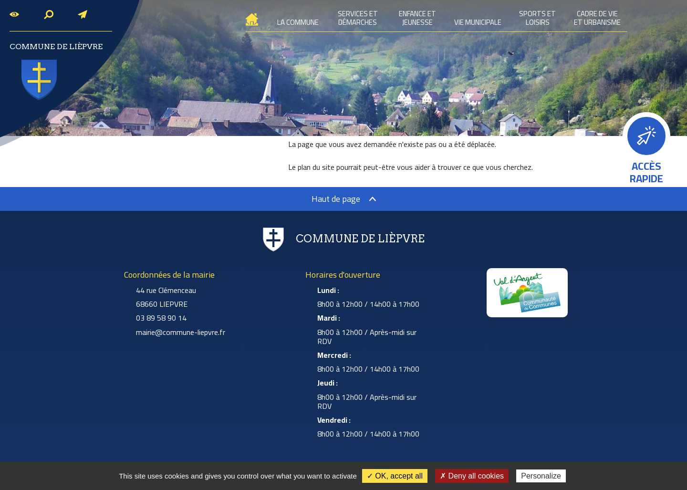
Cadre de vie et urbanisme (597, 18)
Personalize (541, 476)
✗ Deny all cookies (472, 476)
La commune (297, 22)
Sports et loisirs (537, 18)
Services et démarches (358, 18)
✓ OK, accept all (395, 476)
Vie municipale (477, 22)
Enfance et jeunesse (417, 18)
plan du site (316, 167)
